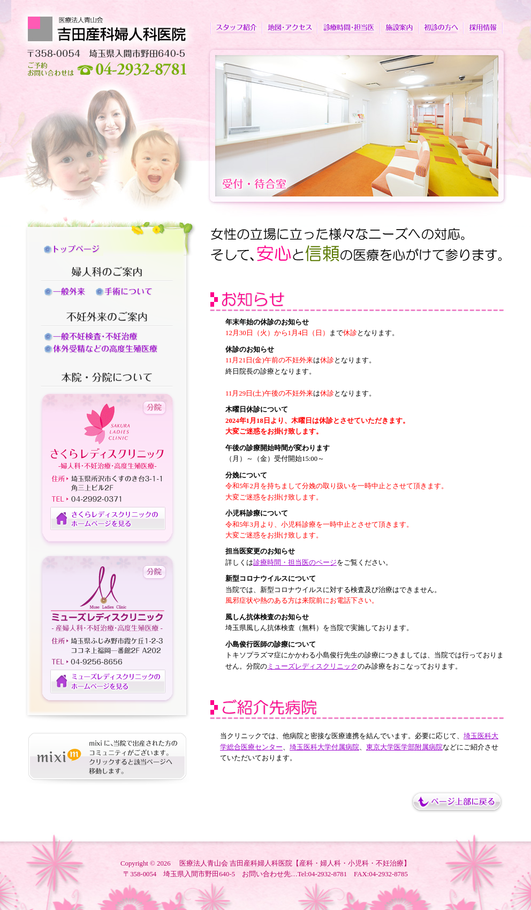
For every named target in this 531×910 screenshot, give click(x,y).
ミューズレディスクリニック (312, 666)
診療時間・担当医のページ (295, 562)
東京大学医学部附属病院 (404, 747)
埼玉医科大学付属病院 (324, 747)
